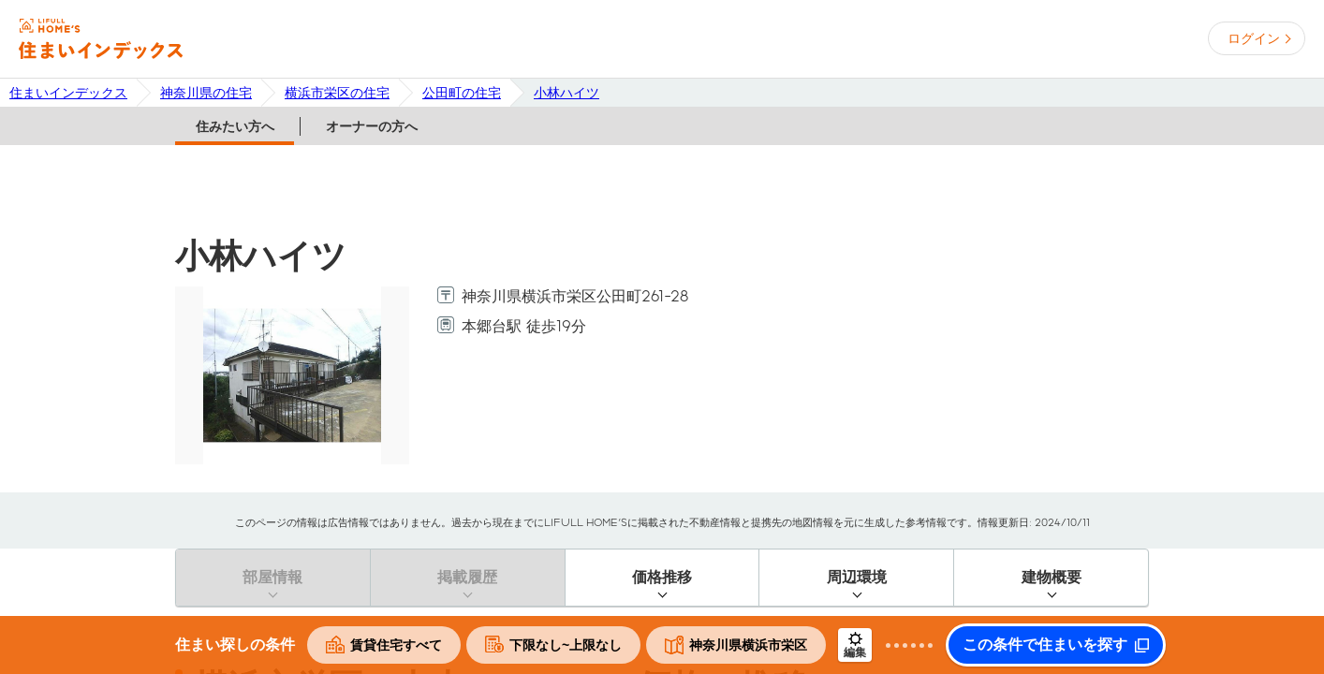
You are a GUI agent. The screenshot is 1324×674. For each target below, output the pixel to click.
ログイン (1254, 38)
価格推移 (662, 577)
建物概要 (1051, 577)
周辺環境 (857, 577)
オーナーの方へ (372, 126)
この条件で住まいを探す (1045, 644)
